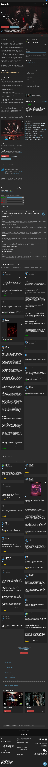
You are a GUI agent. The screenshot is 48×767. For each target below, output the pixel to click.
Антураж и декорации (29, 47)
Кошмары (31, 139)
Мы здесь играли (24, 26)
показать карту (30, 63)
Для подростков (43, 125)
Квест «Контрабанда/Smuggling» (11, 685)
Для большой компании (36, 123)
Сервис (27, 49)
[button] (23, 121)
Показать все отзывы (24, 649)
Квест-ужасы (41, 131)
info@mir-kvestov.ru (16, 173)
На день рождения (29, 129)
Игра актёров (28, 44)
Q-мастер (3, 203)
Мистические (28, 133)
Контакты (17, 35)
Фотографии (30, 35)
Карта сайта (19, 756)
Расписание (10, 35)
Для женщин (43, 129)
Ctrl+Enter (19, 740)
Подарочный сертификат (37, 127)
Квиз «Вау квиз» (8, 682)
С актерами (43, 123)
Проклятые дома (40, 137)
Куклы (27, 139)
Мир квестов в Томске (24, 730)
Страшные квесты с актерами (31, 135)
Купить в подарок (14, 26)
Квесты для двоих (8, 672)
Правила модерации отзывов (22, 742)
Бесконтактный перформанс (10, 675)
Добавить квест (20, 754)
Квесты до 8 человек (8, 670)
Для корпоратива (36, 125)
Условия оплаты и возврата (22, 747)
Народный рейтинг (28, 3)
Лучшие (39, 135)
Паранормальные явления (30, 137)
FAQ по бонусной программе (22, 749)
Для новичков (28, 125)
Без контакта (35, 133)
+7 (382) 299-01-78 (30, 65)
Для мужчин (36, 129)
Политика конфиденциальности (23, 745)
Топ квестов (28, 131)
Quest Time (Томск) (7, 18)
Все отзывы (44, 101)
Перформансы (34, 131)
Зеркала (34, 94)
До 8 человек (37, 139)
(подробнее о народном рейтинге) (6, 191)
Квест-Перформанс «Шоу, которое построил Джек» (15, 680)
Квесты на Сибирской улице (10, 677)
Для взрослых (28, 127)
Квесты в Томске (8, 662)
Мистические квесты (8, 667)
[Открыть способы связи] (45, 764)
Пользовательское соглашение (22, 744)
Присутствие (8, 707)
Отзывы (24, 35)
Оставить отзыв (14, 156)
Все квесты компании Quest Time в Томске (13, 664)
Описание (4, 35)
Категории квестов (20, 752)
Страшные (28, 123)
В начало (24, 734)
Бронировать (5, 26)
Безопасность (28, 51)
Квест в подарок (38, 3)
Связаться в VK (30, 68)
